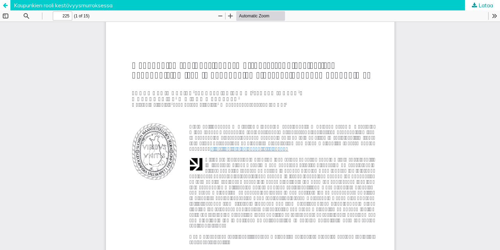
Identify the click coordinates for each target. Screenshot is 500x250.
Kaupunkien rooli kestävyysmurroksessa (63, 5)
